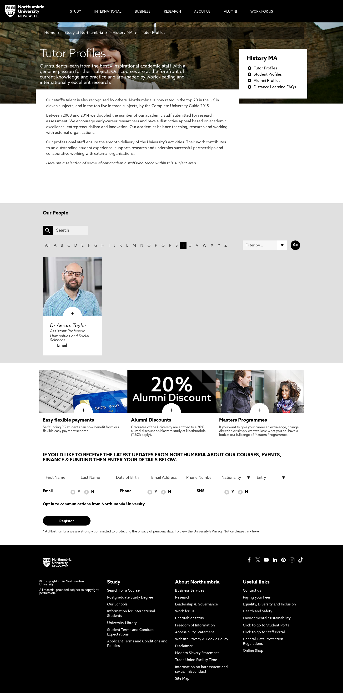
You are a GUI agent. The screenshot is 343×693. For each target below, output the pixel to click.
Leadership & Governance (196, 604)
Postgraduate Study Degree (130, 597)
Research (182, 597)
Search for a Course (123, 591)
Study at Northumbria (84, 33)
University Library (122, 623)
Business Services (189, 591)
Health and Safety (257, 611)
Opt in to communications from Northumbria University (94, 504)
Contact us (252, 591)
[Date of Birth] (131, 477)
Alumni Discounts (151, 420)
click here (252, 531)
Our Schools (117, 604)
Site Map (182, 679)
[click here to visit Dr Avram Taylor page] (72, 286)
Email (62, 346)
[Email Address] (166, 477)
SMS (200, 491)
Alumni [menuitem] (230, 12)
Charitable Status (189, 618)
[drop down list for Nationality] (236, 477)
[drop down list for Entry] (271, 477)
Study (113, 582)
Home (49, 33)
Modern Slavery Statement (197, 653)
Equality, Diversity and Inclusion (269, 604)
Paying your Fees (257, 597)
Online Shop (253, 651)
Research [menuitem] (172, 12)
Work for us (184, 611)
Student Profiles (268, 75)
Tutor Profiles (153, 33)
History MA (122, 33)
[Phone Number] (201, 477)
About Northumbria (197, 582)
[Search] (70, 230)
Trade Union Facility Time (196, 660)
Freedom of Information (195, 625)
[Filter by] (265, 245)
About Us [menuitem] (202, 12)
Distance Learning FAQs (275, 87)
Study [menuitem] (75, 12)
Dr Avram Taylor (68, 325)
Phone (125, 491)
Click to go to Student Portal (266, 625)
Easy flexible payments (68, 420)
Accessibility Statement (194, 632)
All (47, 246)
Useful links (256, 582)
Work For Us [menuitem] (261, 12)
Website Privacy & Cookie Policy (201, 639)
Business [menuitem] (143, 12)
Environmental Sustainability (267, 618)
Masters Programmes (243, 420)
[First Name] (60, 477)
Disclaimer (184, 646)
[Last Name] (95, 477)
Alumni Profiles (267, 81)
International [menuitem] (107, 12)
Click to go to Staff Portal (264, 632)
